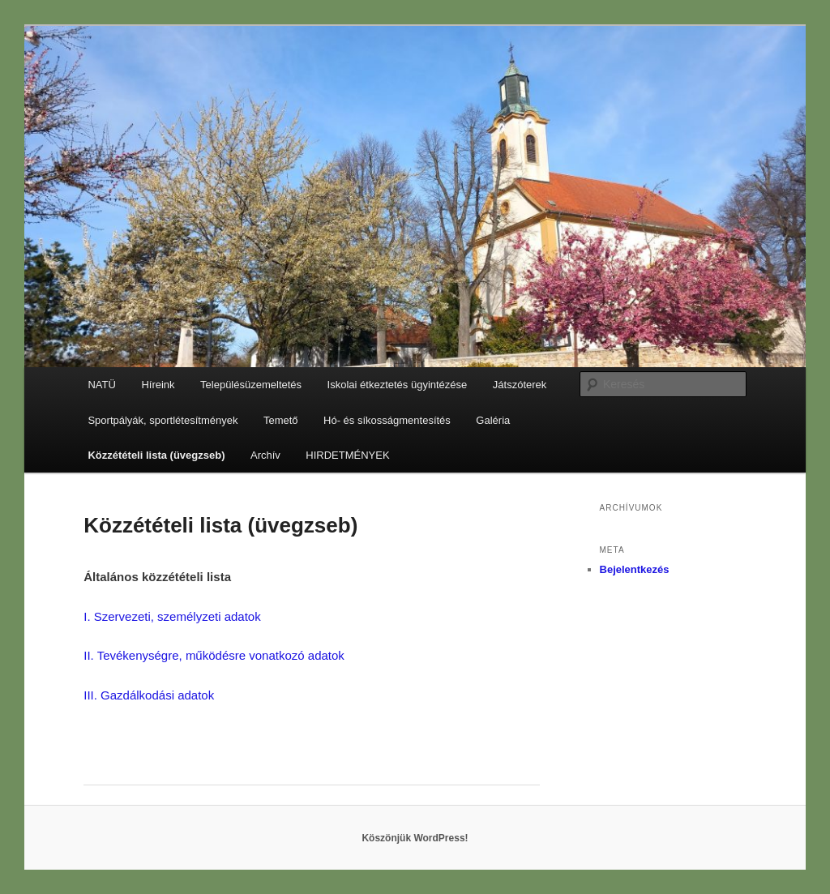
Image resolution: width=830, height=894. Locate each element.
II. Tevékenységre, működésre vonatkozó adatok (213, 655)
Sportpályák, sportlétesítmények (162, 420)
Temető (280, 420)
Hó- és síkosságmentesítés (387, 420)
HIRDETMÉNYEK (347, 455)
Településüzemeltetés (251, 385)
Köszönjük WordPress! (415, 838)
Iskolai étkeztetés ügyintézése (397, 385)
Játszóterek (519, 385)
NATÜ (101, 385)
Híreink (157, 385)
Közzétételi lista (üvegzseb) (156, 455)
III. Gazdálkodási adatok (150, 695)
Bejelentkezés (635, 569)
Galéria (493, 420)
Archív (265, 455)
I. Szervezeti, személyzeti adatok (171, 616)
